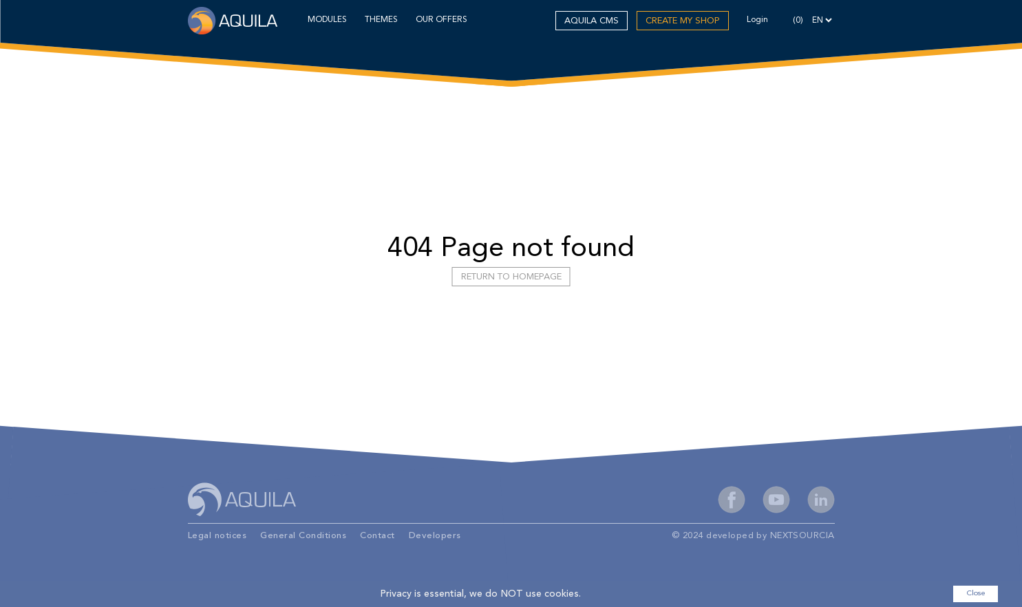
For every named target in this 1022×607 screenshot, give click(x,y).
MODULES (327, 20)
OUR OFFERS (441, 20)
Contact (377, 535)
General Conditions (303, 535)
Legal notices (217, 535)
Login (757, 20)
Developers (435, 535)
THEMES (381, 20)
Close (976, 593)
